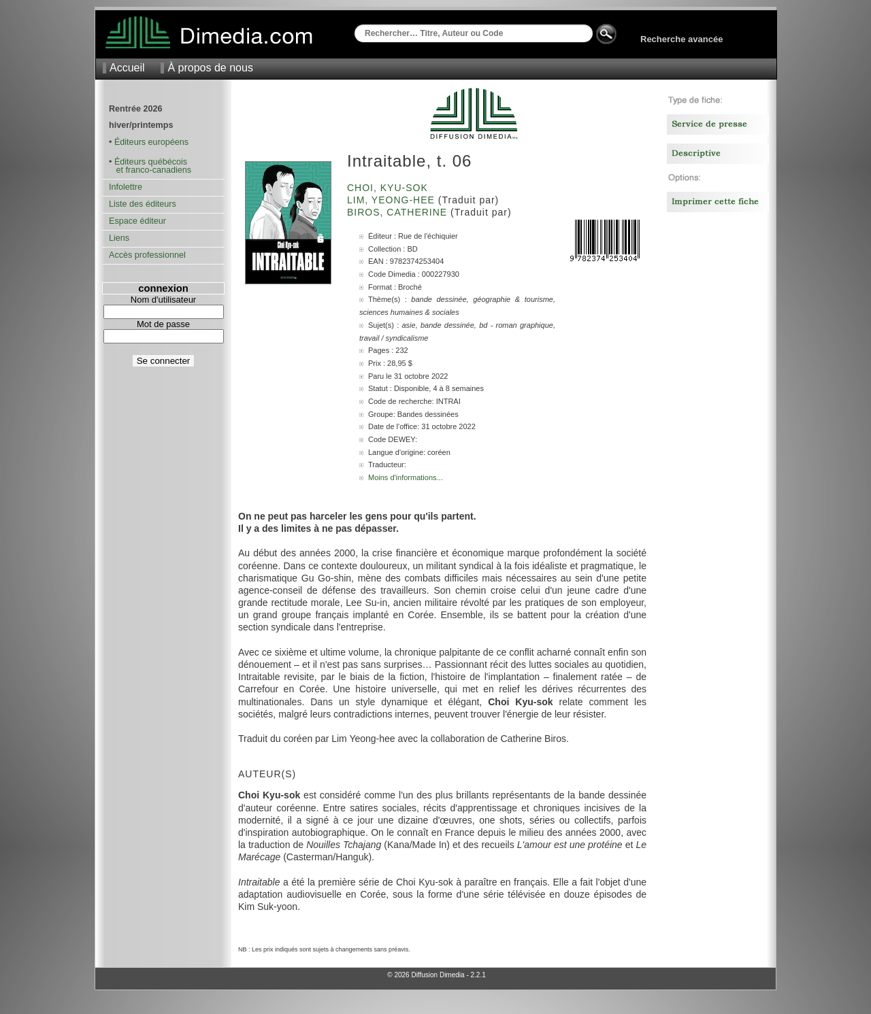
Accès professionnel (147, 255)
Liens (119, 238)
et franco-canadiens (150, 170)
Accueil (127, 67)
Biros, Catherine (398, 212)
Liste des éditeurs (142, 204)
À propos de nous (209, 67)
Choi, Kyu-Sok (389, 187)
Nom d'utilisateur (163, 299)
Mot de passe (163, 324)
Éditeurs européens (151, 142)
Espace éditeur (137, 221)
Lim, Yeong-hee (392, 200)
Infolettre (125, 187)
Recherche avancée (681, 39)
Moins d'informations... (405, 477)
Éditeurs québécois (150, 162)
